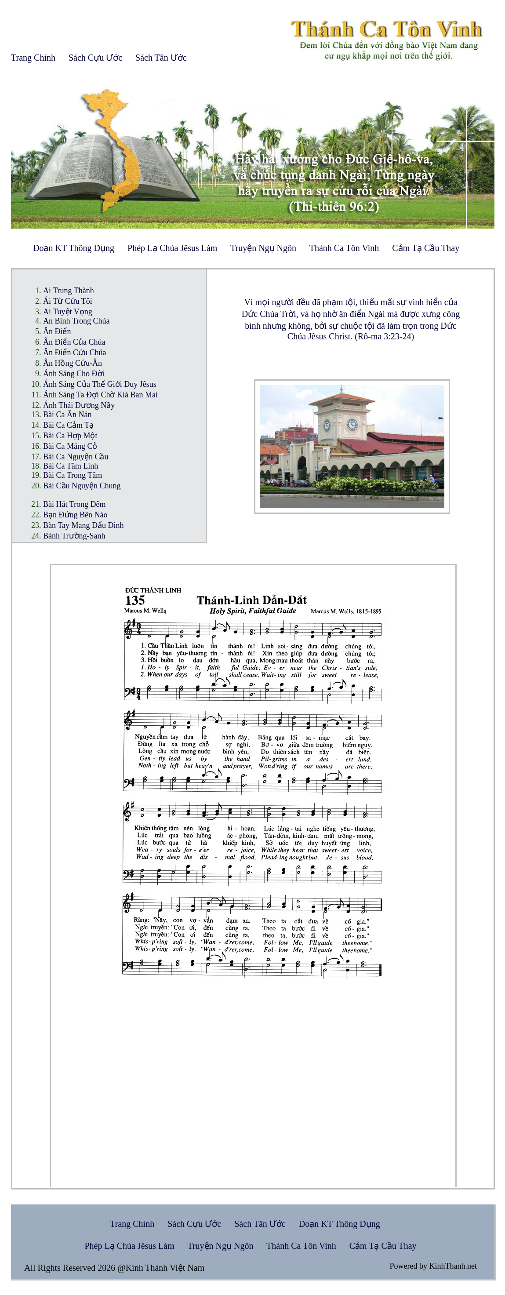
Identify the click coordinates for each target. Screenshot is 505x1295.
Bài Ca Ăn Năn (67, 414)
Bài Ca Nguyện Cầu (76, 456)
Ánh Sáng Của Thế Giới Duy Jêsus (99, 384)
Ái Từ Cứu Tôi (67, 301)
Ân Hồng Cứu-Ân (72, 363)
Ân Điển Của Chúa (74, 342)
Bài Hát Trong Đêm (74, 504)
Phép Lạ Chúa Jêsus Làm (172, 248)
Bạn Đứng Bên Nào (75, 514)
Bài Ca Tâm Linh (70, 466)
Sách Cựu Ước (95, 57)
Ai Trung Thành (68, 290)
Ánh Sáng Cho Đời (74, 373)
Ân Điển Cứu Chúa (74, 352)
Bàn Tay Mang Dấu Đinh (83, 525)
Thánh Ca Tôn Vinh (344, 248)
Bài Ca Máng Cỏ (70, 446)
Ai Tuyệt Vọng (67, 311)
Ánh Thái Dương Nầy (79, 405)
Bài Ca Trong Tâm (72, 475)
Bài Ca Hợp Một (70, 435)
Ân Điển (57, 331)
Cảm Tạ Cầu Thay (425, 248)
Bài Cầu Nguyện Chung (82, 485)
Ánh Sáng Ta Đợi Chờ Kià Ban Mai (100, 394)
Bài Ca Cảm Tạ (68, 425)
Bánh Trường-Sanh (74, 535)
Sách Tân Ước (161, 57)
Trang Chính (33, 57)
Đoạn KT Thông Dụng (73, 248)
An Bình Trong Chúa (76, 320)
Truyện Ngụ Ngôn (263, 248)
